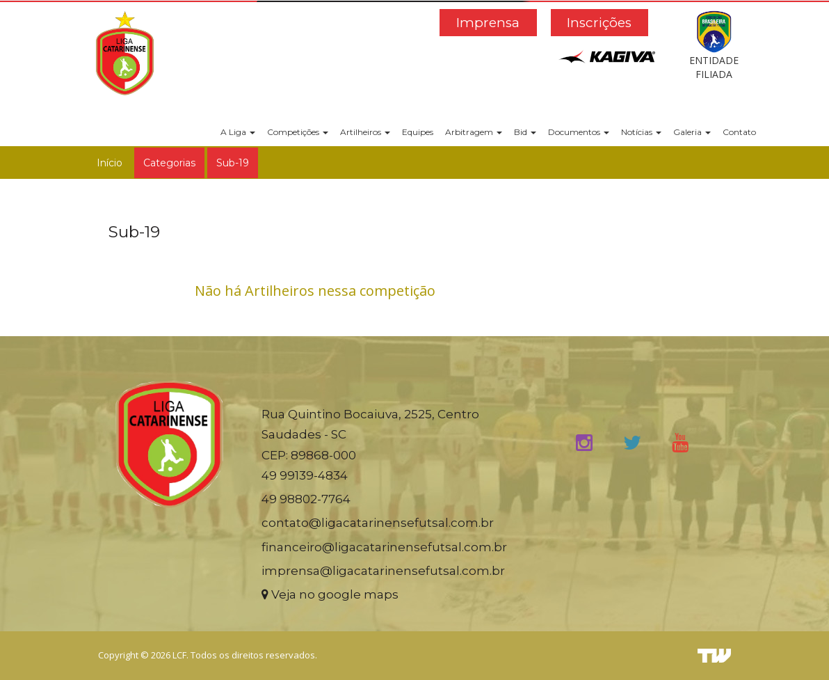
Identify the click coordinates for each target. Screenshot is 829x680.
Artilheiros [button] (365, 132)
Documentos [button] (578, 132)
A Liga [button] (237, 132)
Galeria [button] (692, 132)
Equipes (417, 132)
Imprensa (488, 23)
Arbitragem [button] (473, 132)
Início (109, 163)
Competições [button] (297, 132)
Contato (739, 132)
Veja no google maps (330, 594)
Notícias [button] (641, 132)
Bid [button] (525, 132)
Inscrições (599, 23)
